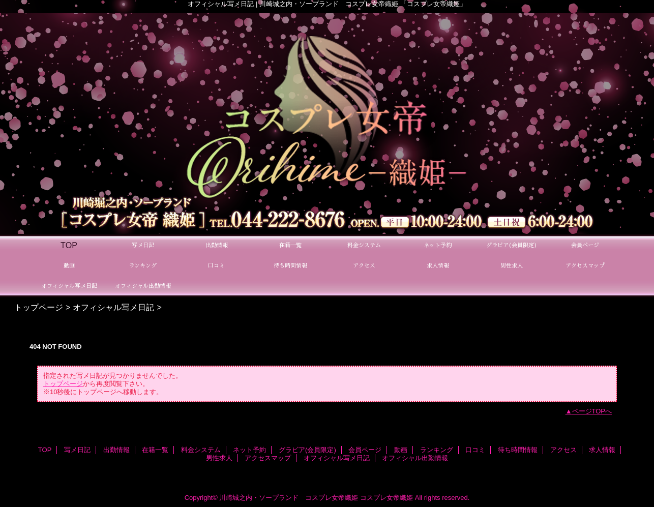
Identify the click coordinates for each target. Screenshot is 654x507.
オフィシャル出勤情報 (415, 458)
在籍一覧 (155, 450)
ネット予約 (249, 450)
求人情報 (602, 450)
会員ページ (364, 450)
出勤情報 (116, 450)
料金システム (201, 450)
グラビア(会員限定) (307, 450)
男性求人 (219, 458)
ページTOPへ (592, 411)
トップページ (38, 307)
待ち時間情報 (518, 450)
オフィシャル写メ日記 (113, 307)
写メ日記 (77, 450)
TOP (69, 245)
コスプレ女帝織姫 (386, 497)
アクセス (563, 450)
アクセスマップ (268, 458)
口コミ (475, 450)
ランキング (436, 450)
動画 (400, 450)
